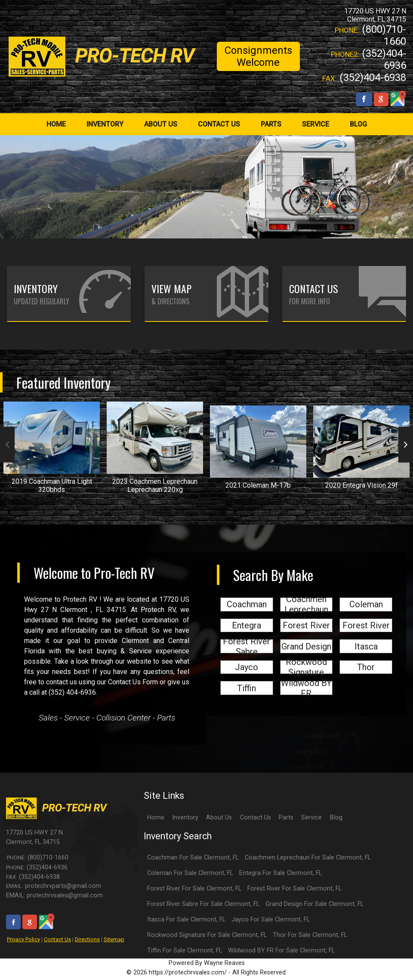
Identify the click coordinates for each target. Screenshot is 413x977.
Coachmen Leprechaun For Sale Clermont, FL (308, 857)
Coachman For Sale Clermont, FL (193, 857)
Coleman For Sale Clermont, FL (190, 873)
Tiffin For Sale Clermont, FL (184, 950)
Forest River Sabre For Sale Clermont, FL (203, 904)
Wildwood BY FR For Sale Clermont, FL (281, 950)
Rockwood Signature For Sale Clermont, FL (207, 935)
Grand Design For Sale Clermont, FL (314, 904)
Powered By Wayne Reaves (207, 963)
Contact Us (57, 939)
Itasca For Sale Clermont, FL (186, 919)
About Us (219, 817)
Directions (87, 939)
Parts (286, 817)
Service (311, 817)
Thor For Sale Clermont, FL (310, 935)
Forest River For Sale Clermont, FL (194, 888)
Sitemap (114, 939)
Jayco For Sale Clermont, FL (270, 919)
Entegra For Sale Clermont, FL (280, 873)
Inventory (185, 817)
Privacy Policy (23, 939)
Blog (336, 817)
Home (155, 817)
